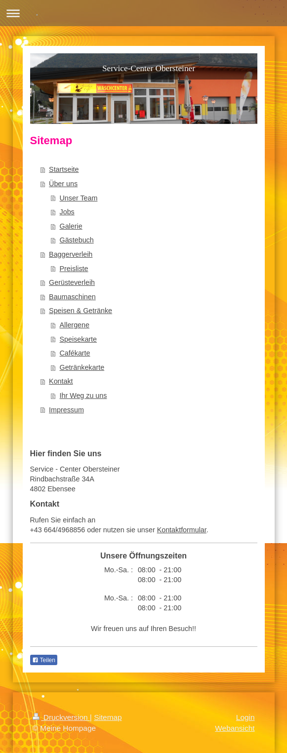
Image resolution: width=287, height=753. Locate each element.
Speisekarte (78, 339)
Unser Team (79, 198)
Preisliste (74, 269)
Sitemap (108, 717)
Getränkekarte (82, 367)
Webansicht (234, 728)
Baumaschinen (72, 297)
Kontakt (61, 381)
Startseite (64, 169)
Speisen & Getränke (80, 311)
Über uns (63, 184)
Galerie (71, 226)
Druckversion (61, 717)
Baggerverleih (70, 254)
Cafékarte (75, 353)
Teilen (43, 660)
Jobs (67, 212)
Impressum (66, 410)
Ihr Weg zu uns (83, 395)
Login (245, 717)
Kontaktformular (181, 530)
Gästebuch (77, 240)
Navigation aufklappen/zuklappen (143, 13)
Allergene (74, 325)
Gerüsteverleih (72, 282)
